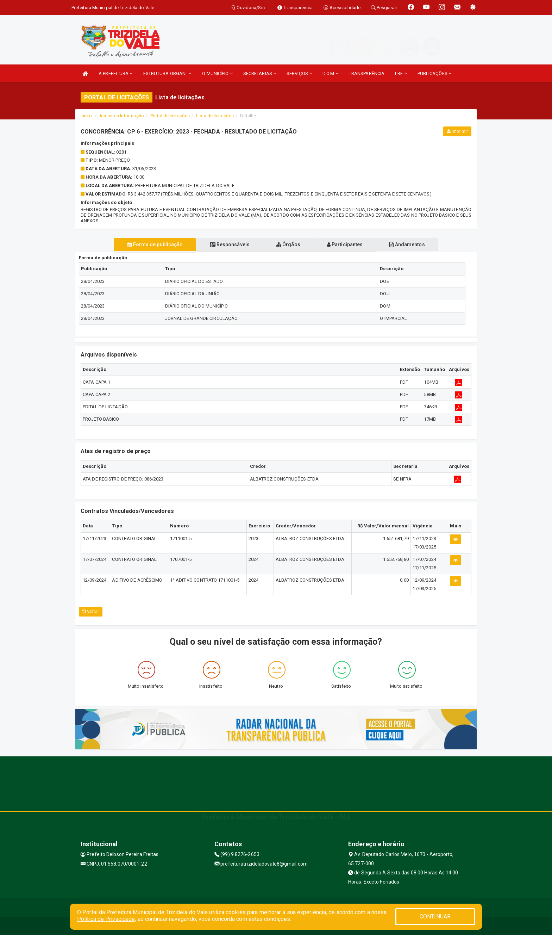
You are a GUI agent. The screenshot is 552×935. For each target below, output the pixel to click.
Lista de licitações (215, 115)
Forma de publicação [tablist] (149, 244)
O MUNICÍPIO (217, 73)
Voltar (90, 611)
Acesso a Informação (121, 115)
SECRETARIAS (259, 73)
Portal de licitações (170, 115)
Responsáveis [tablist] (227, 244)
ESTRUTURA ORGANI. (167, 73)
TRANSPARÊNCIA (366, 73)
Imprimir (457, 131)
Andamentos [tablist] (412, 244)
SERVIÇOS (299, 73)
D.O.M (330, 73)
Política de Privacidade (106, 919)
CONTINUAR (435, 916)
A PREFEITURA (115, 73)
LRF (401, 73)
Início (86, 115)
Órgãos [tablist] (288, 244)
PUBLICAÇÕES (434, 73)
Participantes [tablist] (348, 244)
